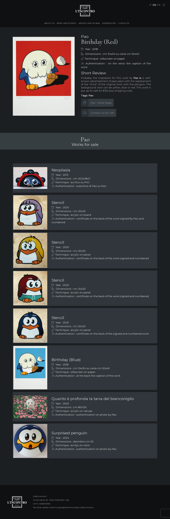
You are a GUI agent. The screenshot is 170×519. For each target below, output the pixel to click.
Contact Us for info (102, 112)
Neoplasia (61, 170)
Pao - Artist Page (101, 102)
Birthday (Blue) (66, 359)
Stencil (58, 202)
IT (150, 5)
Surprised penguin (69, 433)
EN (154, 5)
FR (158, 5)
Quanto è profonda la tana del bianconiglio (93, 398)
